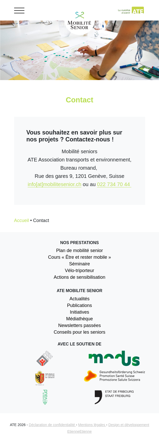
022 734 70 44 (114, 184)
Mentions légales (92, 425)
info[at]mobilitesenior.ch (54, 184)
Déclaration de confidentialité (52, 425)
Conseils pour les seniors (79, 332)
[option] (79, 60)
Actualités (79, 298)
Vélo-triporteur (79, 270)
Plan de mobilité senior (79, 250)
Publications (79, 305)
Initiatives (79, 312)
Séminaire (79, 263)
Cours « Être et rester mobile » (79, 257)
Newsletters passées (79, 325)
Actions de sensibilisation (79, 277)
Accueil (21, 220)
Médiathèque (79, 318)
